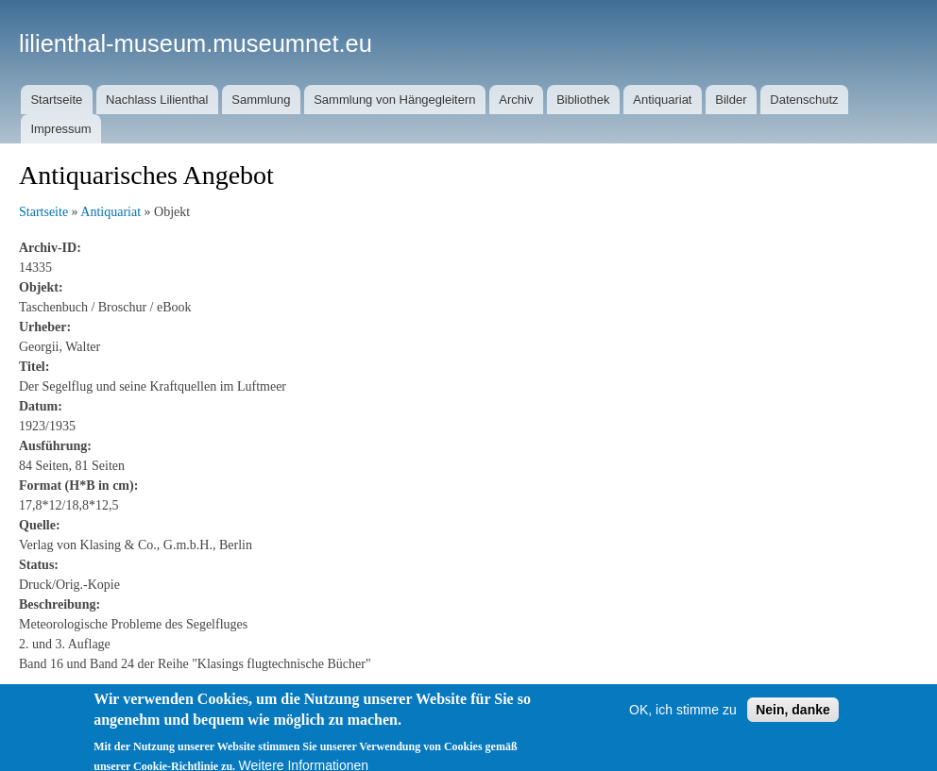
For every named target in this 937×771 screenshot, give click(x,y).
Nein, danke (793, 716)
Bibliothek (582, 99)
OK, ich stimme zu (683, 716)
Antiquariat (662, 99)
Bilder (730, 99)
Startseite (56, 99)
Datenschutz (804, 99)
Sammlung (260, 99)
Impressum (60, 129)
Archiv (516, 99)
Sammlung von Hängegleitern (394, 99)
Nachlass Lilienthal (157, 99)
